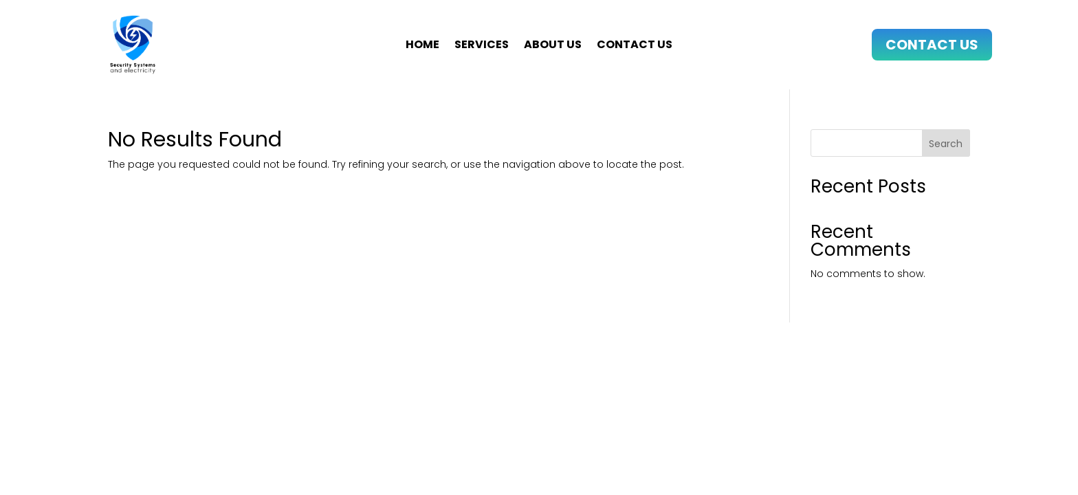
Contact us (634, 46)
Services (481, 46)
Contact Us (932, 44)
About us (553, 46)
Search (945, 144)
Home (422, 46)
